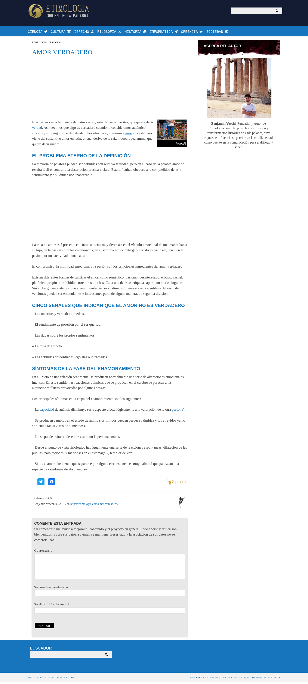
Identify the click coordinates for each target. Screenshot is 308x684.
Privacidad (67, 679)
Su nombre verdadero (51, 589)
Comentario (43, 552)
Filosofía (55, 44)
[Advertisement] (110, 89)
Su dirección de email (51, 606)
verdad (37, 129)
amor (128, 135)
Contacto (51, 679)
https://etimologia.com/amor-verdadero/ (94, 505)
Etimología (39, 44)
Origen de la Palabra (59, 11)
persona (177, 411)
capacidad (47, 411)
